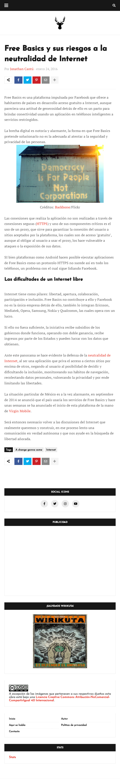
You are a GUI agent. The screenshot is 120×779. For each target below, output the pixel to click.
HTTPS (42, 224)
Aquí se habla (17, 725)
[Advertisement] (60, 561)
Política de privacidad (74, 725)
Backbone (62, 207)
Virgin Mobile (20, 411)
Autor (64, 719)
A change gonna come (28, 450)
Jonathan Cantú (22, 69)
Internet (51, 450)
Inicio (12, 719)
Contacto (14, 731)
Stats (12, 757)
